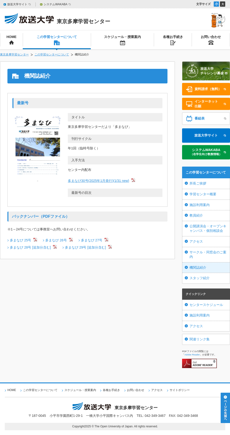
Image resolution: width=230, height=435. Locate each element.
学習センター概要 (203, 194)
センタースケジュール (206, 305)
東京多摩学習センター (14, 54)
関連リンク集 (200, 339)
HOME (11, 390)
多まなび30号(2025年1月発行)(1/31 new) (98, 181)
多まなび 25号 (20, 240)
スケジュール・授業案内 (80, 390)
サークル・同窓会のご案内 (208, 254)
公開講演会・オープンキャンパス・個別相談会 (208, 228)
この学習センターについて (51, 54)
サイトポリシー (180, 390)
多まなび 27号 (91, 240)
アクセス (196, 241)
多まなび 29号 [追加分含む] (85, 247)
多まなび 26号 (56, 240)
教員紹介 (196, 215)
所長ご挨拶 (198, 183)
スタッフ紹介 (200, 278)
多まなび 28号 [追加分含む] (30, 247)
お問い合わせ (135, 390)
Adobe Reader (192, 354)
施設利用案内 (200, 205)
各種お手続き (111, 390)
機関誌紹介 (198, 267)
